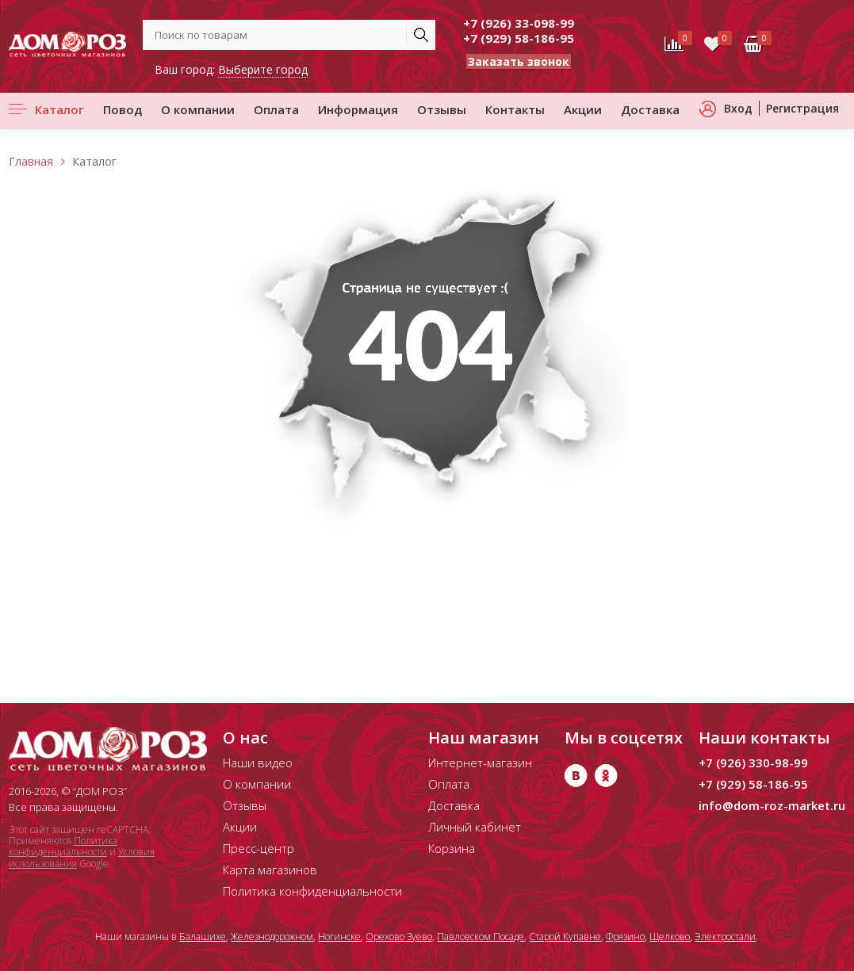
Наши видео (258, 762)
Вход (738, 108)
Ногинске (339, 936)
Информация (358, 109)
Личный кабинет (474, 827)
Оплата (276, 109)
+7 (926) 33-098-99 (518, 23)
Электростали (725, 936)
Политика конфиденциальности (63, 846)
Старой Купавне (565, 936)
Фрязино (625, 936)
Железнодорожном (272, 936)
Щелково (669, 936)
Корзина (451, 848)
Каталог (59, 109)
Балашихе (202, 936)
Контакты (515, 109)
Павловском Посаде (480, 936)
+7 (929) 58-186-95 (518, 38)
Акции (583, 109)
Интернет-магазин (480, 762)
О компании (198, 109)
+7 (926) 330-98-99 (753, 762)
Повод (122, 109)
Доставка (650, 109)
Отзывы (441, 109)
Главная (31, 161)
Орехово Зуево (399, 936)
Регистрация (802, 108)
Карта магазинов (270, 869)
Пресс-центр (258, 848)
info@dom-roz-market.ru (772, 805)
